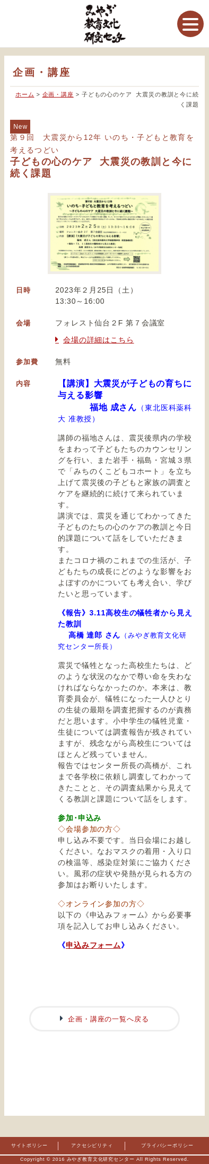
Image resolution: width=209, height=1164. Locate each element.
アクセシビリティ (92, 1145)
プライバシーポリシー (167, 1145)
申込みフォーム (93, 945)
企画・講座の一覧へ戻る (108, 1019)
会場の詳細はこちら (98, 340)
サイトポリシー (29, 1145)
